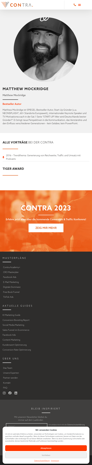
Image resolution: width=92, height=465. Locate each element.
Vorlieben (46, 455)
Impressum (55, 461)
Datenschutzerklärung (42, 461)
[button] (79, 5)
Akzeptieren (46, 448)
